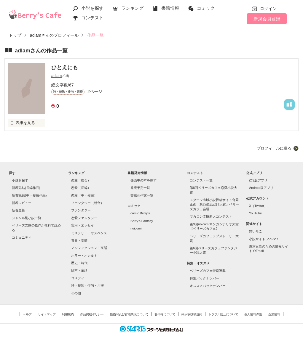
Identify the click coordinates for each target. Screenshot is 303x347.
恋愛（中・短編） (84, 195)
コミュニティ (21, 237)
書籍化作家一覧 (141, 195)
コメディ (77, 278)
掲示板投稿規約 (191, 314)
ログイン (268, 8)
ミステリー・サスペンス (89, 233)
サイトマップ (47, 314)
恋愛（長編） (81, 187)
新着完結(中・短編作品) (29, 195)
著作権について (164, 314)
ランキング (132, 8)
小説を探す (92, 8)
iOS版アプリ (258, 180)
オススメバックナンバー (208, 285)
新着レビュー (21, 203)
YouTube (255, 213)
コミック (206, 8)
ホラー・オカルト (84, 255)
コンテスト (92, 17)
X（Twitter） (258, 206)
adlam (56, 75)
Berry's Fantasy (141, 221)
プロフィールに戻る (274, 148)
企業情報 (274, 314)
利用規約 (68, 314)
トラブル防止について (223, 314)
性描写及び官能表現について (129, 314)
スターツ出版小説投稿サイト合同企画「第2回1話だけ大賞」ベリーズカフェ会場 (214, 204)
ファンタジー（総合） (87, 203)
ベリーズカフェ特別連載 (208, 270)
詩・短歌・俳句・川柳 (87, 285)
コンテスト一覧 (201, 180)
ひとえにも (64, 67)
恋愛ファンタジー (84, 218)
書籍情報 (170, 8)
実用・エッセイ (82, 225)
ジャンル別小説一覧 (26, 218)
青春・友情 (79, 240)
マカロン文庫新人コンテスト (211, 216)
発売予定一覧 (140, 187)
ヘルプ (27, 314)
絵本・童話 (79, 270)
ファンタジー (81, 210)
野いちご (255, 231)
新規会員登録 (266, 18)
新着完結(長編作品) (26, 187)
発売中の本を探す (143, 180)
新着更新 (18, 210)
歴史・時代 (79, 263)
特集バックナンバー (204, 278)
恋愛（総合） (81, 180)
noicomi (136, 228)
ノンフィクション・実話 (89, 248)
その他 (76, 293)
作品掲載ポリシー (92, 314)
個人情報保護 (253, 314)
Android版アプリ (261, 187)
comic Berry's (140, 213)
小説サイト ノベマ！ (264, 239)
